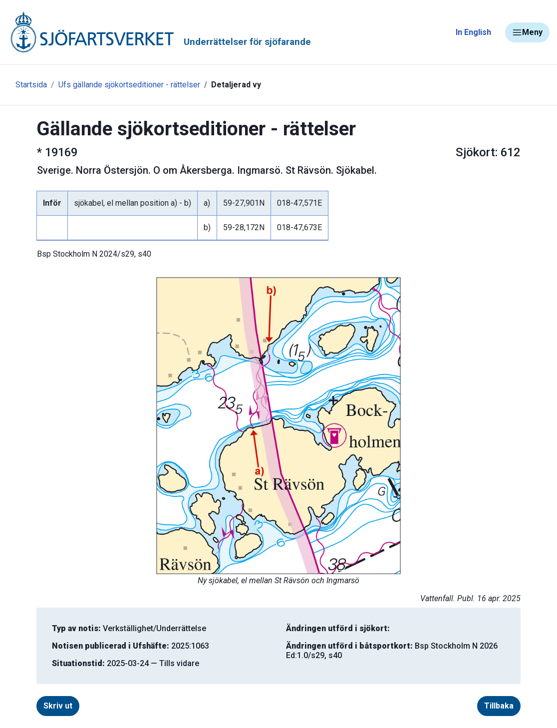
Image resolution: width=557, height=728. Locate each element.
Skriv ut (57, 706)
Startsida (31, 84)
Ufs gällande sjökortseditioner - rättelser (129, 84)
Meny (527, 32)
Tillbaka (499, 706)
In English (473, 32)
